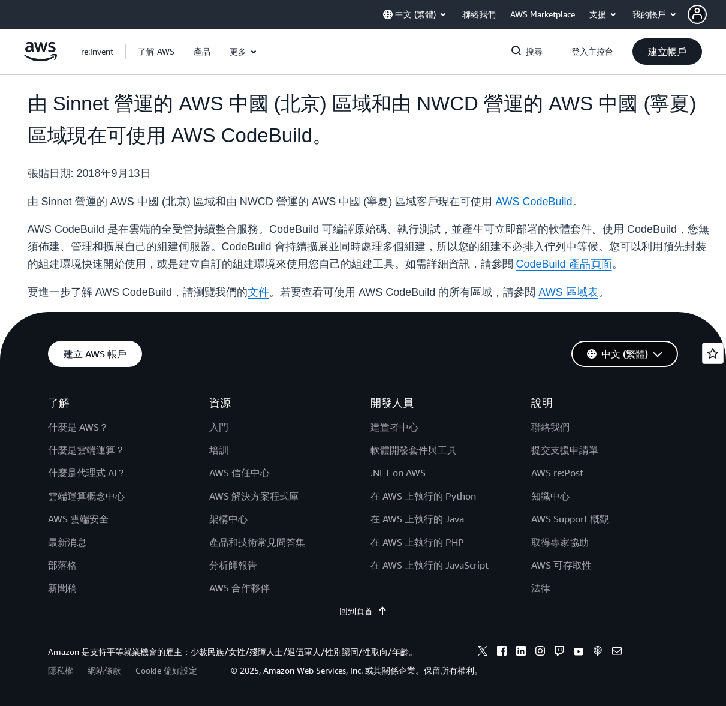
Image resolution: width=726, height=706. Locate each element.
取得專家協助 (560, 542)
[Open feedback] (713, 353)
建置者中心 (394, 427)
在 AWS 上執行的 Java (417, 519)
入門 (218, 427)
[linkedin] (521, 652)
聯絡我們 (550, 427)
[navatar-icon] (697, 14)
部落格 (62, 565)
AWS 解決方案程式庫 (254, 496)
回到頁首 (363, 611)
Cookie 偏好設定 (166, 670)
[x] (482, 652)
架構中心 (228, 519)
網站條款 (104, 670)
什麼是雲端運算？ (86, 450)
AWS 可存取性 (561, 565)
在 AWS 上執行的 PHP (417, 542)
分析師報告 (233, 565)
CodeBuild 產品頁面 (564, 264)
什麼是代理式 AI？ (87, 473)
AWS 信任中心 (239, 473)
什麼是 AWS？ (78, 427)
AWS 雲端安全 (78, 519)
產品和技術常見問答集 (257, 542)
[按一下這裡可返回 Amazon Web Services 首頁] (40, 58)
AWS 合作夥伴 (239, 588)
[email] (617, 652)
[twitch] (559, 652)
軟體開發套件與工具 (413, 450)
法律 (540, 588)
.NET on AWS (398, 473)
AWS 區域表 (568, 292)
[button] (707, 14)
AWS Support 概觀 (570, 519)
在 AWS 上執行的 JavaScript (429, 565)
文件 (258, 292)
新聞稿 (62, 588)
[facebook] (502, 652)
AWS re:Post (557, 473)
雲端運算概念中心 (86, 496)
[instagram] (540, 652)
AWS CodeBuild (533, 202)
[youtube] (578, 652)
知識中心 (550, 496)
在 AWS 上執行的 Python (423, 496)
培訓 (218, 450)
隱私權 (60, 670)
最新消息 (67, 542)
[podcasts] (598, 652)
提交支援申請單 (564, 450)
